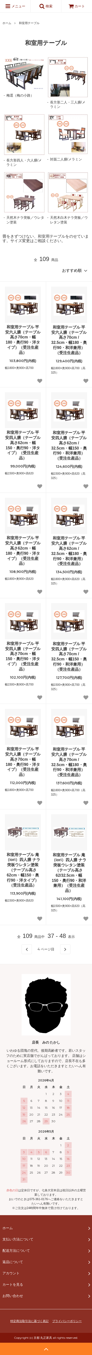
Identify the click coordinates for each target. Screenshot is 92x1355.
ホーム (6, 23)
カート (76, 6)
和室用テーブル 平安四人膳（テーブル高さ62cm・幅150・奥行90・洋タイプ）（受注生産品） (22, 445)
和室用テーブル (29, 23)
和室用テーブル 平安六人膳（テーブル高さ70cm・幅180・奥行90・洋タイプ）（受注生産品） (22, 340)
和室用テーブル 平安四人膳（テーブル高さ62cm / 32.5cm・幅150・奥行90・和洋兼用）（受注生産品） (69, 445)
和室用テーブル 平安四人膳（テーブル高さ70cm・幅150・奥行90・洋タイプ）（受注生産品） (22, 656)
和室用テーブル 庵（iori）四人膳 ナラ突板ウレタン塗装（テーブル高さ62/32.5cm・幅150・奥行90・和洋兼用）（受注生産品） (69, 873)
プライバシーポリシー (67, 1321)
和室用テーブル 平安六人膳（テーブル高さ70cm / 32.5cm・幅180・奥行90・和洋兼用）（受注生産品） (69, 340)
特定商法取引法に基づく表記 (29, 1321)
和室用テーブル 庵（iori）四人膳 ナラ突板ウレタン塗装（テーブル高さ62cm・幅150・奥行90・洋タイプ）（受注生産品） (23, 870)
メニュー (15, 6)
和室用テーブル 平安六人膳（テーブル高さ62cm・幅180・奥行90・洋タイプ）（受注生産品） (22, 551)
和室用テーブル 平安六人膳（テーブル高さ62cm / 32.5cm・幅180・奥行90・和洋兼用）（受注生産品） (69, 551)
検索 (46, 6)
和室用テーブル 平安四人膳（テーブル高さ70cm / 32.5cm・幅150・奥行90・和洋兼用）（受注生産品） (69, 656)
